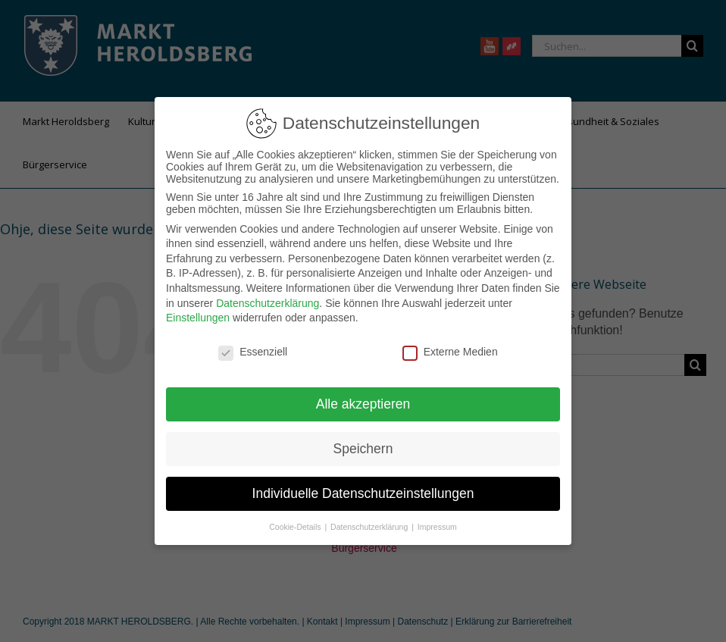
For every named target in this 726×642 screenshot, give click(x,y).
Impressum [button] (437, 523)
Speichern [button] (363, 445)
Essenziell (252, 349)
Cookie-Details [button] (296, 523)
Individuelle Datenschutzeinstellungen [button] (363, 490)
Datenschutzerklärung (267, 300)
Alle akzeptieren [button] (363, 401)
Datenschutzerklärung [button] (370, 523)
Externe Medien (450, 349)
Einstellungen (198, 315)
